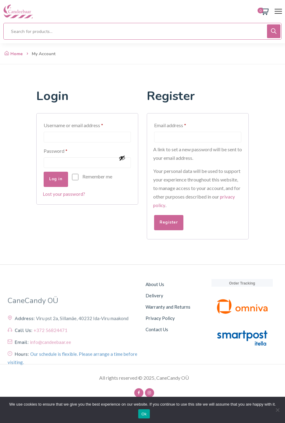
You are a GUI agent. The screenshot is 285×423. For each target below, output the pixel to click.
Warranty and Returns (168, 307)
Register (170, 223)
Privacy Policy (160, 318)
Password (65, 150)
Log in (57, 180)
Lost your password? (64, 195)
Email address (179, 124)
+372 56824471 (50, 350)
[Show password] (123, 158)
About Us (155, 285)
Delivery (154, 296)
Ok (143, 414)
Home (14, 54)
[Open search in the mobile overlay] (142, 31)
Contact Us (157, 330)
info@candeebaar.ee (50, 362)
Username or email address (83, 124)
